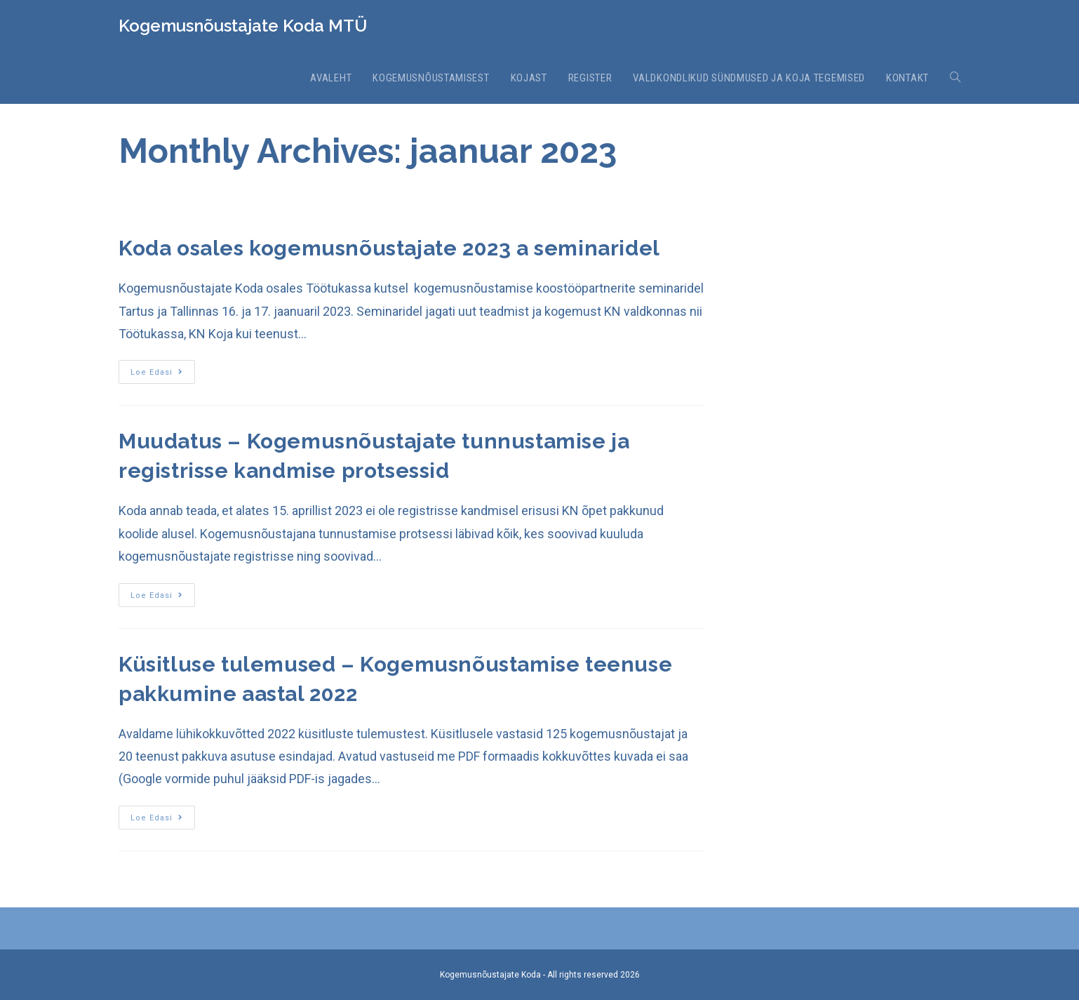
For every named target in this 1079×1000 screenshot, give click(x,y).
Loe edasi (156, 372)
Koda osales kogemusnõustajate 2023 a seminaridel (389, 248)
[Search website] (955, 78)
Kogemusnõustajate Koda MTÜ (243, 25)
